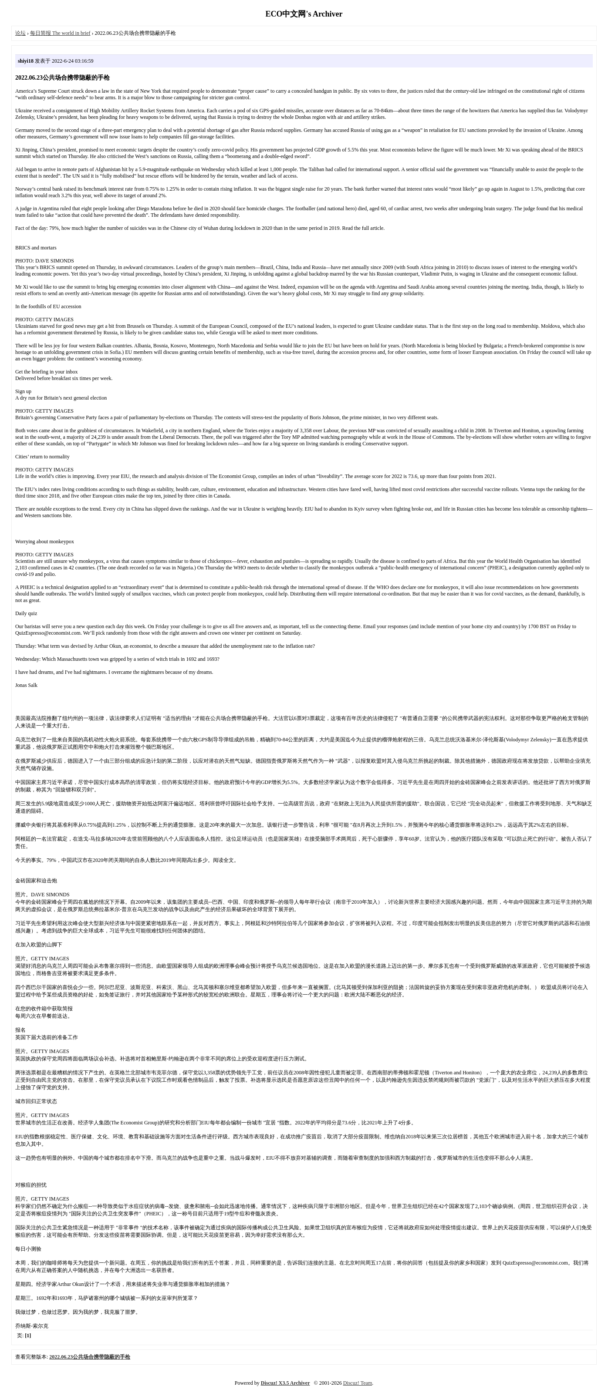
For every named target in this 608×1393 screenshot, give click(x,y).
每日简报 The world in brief (60, 33)
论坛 (20, 33)
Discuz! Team (357, 1383)
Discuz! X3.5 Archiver (285, 1383)
